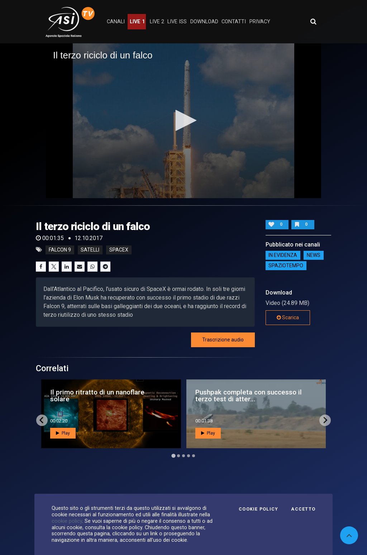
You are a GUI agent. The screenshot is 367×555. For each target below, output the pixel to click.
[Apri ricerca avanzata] (313, 21)
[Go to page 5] (193, 455)
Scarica (288, 317)
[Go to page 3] (183, 455)
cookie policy (67, 521)
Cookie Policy (258, 509)
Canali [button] (116, 22)
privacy (259, 22)
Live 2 (157, 22)
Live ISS (177, 22)
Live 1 (137, 22)
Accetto (303, 509)
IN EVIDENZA (282, 255)
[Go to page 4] (188, 455)
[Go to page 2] (178, 455)
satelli (90, 250)
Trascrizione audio (223, 340)
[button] (183, 120)
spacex (118, 250)
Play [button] (63, 433)
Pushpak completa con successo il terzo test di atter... (248, 395)
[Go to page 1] (173, 456)
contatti (233, 22)
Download (204, 22)
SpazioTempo (285, 266)
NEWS (313, 255)
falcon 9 (60, 250)
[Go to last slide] (42, 420)
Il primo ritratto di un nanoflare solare (97, 395)
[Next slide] (325, 420)
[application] (183, 120)
